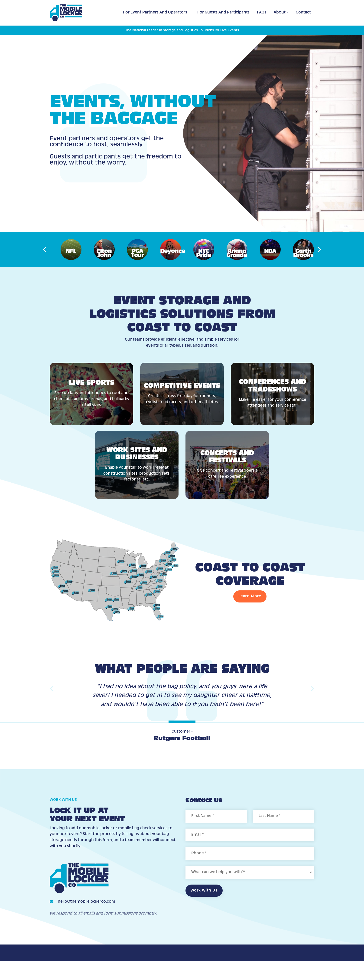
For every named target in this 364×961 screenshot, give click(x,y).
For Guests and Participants (223, 12)
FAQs (261, 12)
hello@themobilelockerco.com (86, 902)
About (280, 12)
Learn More (249, 596)
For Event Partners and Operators (155, 12)
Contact (303, 12)
